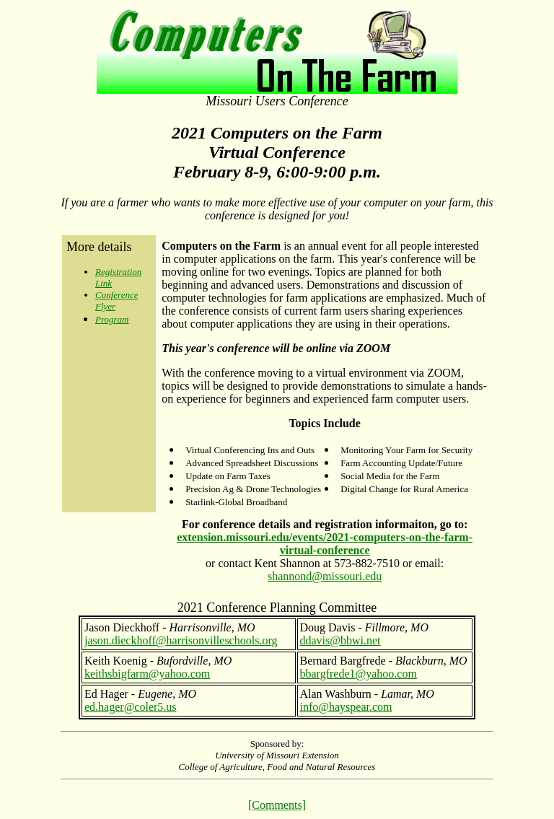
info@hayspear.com (346, 707)
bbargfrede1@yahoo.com (358, 673)
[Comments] (277, 805)
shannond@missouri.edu (325, 576)
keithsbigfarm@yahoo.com (147, 673)
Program (111, 319)
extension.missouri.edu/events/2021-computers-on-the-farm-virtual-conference (324, 543)
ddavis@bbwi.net (340, 640)
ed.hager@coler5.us (130, 707)
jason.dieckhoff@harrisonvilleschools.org (180, 640)
